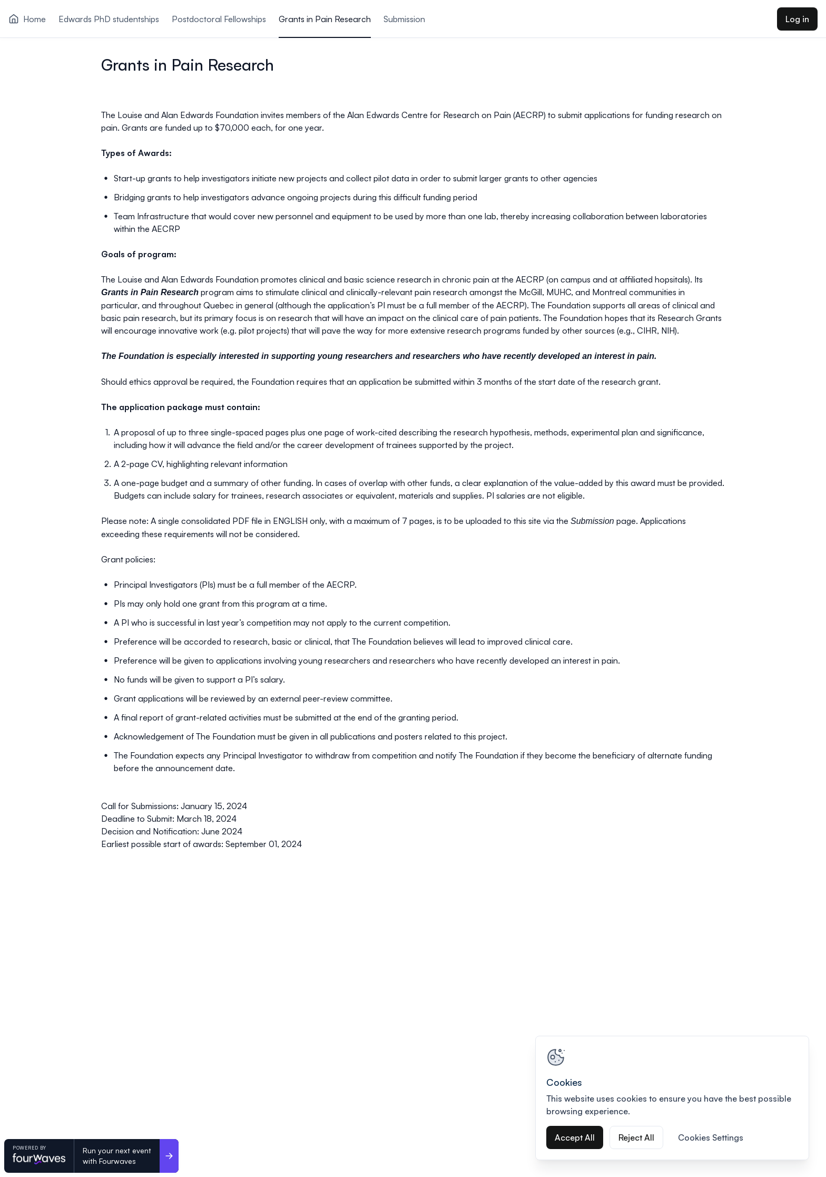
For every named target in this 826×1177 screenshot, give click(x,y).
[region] (672, 1098)
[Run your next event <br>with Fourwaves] (169, 1156)
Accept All (575, 1137)
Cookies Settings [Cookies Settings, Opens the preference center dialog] (710, 1137)
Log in (797, 19)
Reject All (636, 1137)
